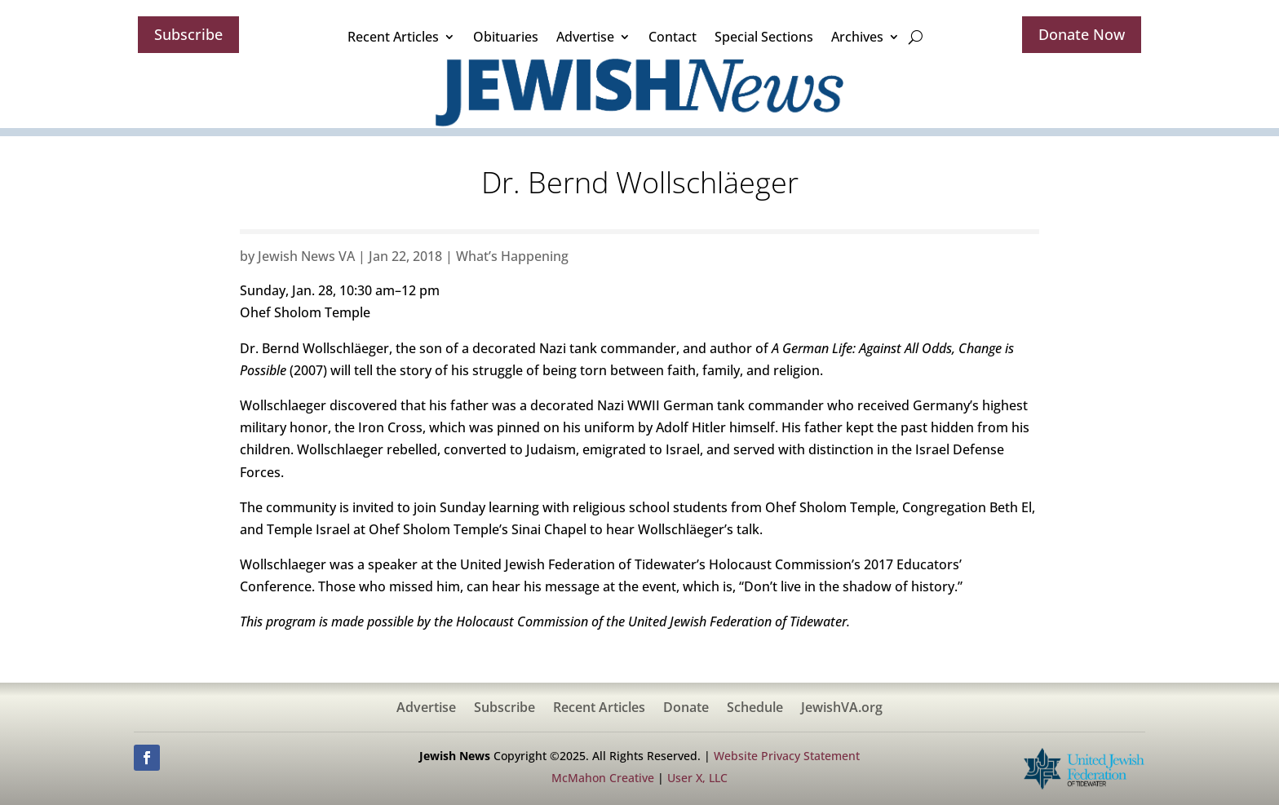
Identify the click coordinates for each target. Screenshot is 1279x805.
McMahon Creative (602, 777)
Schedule (755, 708)
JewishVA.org (842, 708)
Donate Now (1081, 34)
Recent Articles (393, 37)
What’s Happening (512, 256)
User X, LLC (697, 777)
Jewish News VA (306, 256)
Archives (857, 37)
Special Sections (764, 37)
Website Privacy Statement (787, 755)
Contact (672, 37)
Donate (686, 708)
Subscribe (188, 34)
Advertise (585, 37)
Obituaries (505, 37)
